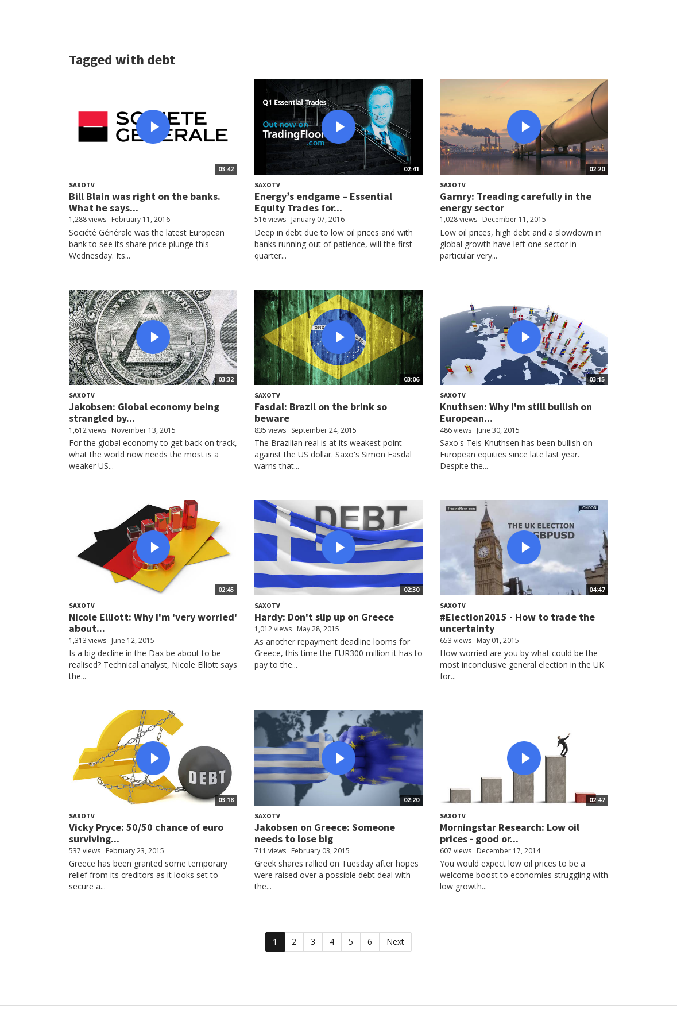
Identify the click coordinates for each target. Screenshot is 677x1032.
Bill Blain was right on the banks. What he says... (144, 202)
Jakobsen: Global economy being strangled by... (144, 412)
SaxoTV (82, 184)
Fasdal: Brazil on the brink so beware (320, 412)
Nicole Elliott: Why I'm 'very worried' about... (153, 622)
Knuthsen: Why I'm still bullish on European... (516, 412)
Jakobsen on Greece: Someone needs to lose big (324, 833)
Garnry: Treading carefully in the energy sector (515, 202)
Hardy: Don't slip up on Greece (324, 616)
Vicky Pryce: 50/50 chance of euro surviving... (146, 833)
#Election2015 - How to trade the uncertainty (517, 622)
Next (395, 941)
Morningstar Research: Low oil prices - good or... (509, 833)
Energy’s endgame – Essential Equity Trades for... (323, 202)
